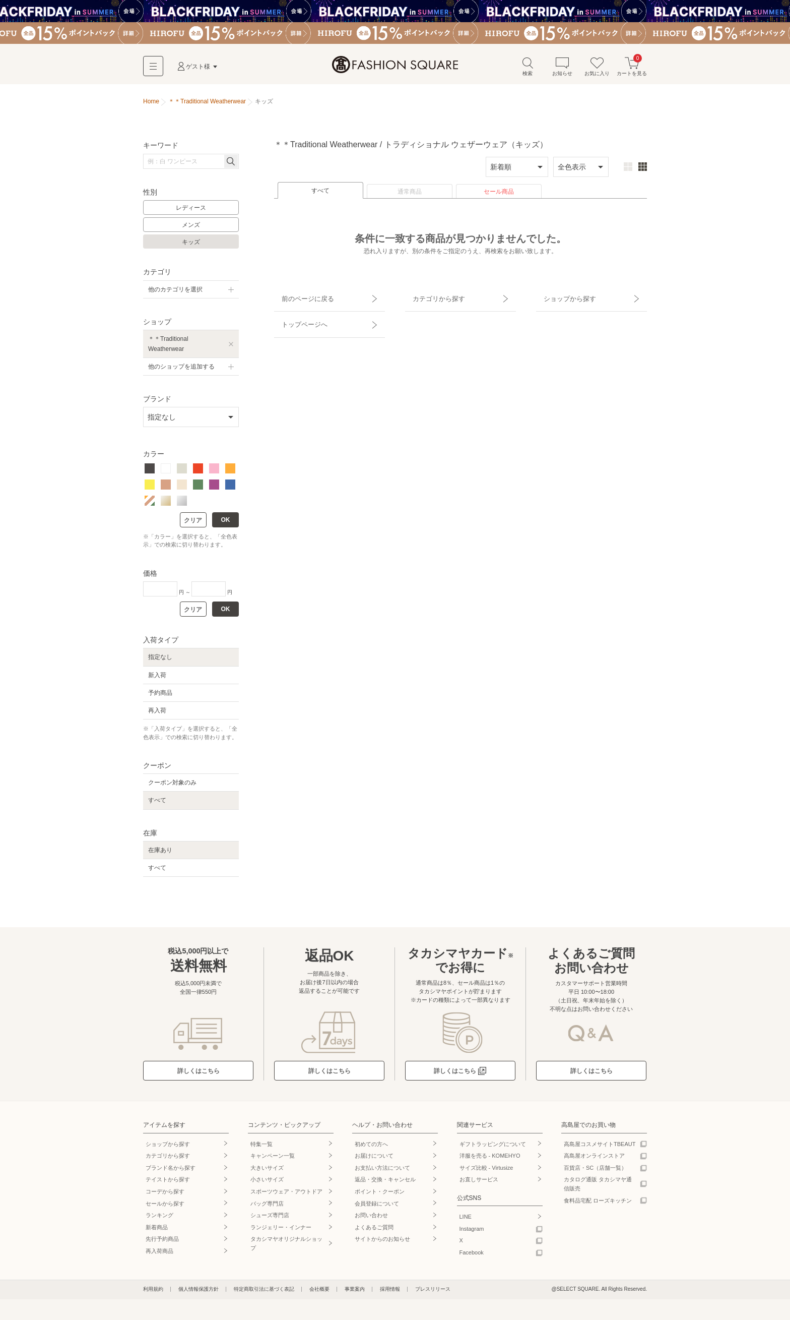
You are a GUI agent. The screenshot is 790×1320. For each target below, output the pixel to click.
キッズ (191, 245)
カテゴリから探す (432, 298)
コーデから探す (165, 1195)
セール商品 (499, 195)
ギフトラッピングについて (492, 1147)
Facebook (471, 1256)
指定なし (160, 660)
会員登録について (377, 1207)
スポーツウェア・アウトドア (286, 1195)
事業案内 (355, 1292)
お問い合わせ (371, 1219)
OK (225, 523)
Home (151, 104)
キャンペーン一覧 (272, 1159)
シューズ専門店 (269, 1219)
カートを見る (632, 70)
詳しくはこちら (198, 1074)
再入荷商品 (159, 1254)
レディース (191, 211)
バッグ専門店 (267, 1207)
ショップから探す (563, 298)
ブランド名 (170, 1171)
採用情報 (390, 1292)
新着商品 (157, 1230)
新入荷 (157, 678)
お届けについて (374, 1159)
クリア (193, 523)
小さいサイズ (267, 1183)
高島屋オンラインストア (594, 1159)
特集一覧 (261, 1147)
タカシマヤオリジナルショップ (286, 1246)
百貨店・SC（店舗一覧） (595, 1171)
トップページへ (298, 315)
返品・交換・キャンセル (385, 1183)
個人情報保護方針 (198, 1292)
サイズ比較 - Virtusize (486, 1171)
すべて (320, 194)
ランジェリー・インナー (280, 1230)
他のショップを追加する (181, 369)
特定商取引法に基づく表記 (264, 1292)
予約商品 (160, 695)
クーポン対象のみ (172, 786)
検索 (527, 70)
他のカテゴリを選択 (175, 292)
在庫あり (160, 853)
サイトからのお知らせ (382, 1242)
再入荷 (157, 713)
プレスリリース (432, 1292)
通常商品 (410, 195)
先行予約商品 (162, 1242)
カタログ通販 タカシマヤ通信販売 (598, 1187)
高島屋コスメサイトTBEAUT (599, 1147)
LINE (465, 1220)
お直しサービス (478, 1183)
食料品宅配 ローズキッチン (598, 1204)
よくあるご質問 (374, 1230)
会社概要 (319, 1292)
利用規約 (153, 1292)
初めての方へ (371, 1147)
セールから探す (165, 1207)
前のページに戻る (301, 298)
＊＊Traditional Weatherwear (168, 347)
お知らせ (562, 70)
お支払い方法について (382, 1171)
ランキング (159, 1219)
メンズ (191, 228)
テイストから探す (168, 1183)
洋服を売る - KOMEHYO (489, 1159)
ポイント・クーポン (380, 1195)
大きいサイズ (267, 1171)
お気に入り (597, 70)
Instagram (471, 1232)
